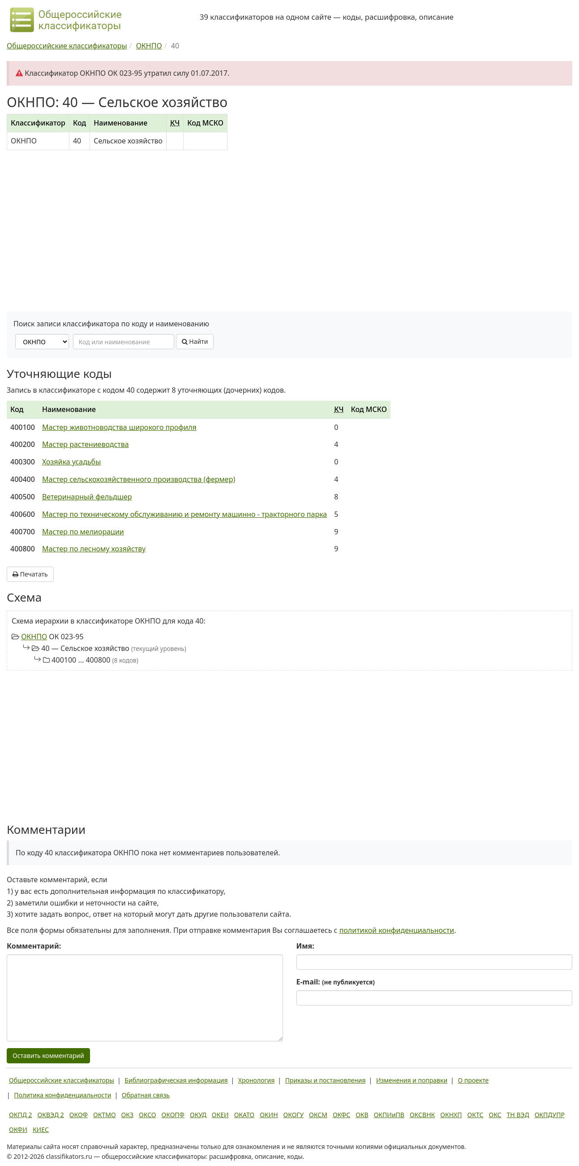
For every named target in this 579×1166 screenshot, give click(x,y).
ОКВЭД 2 (51, 1114)
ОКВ (362, 1114)
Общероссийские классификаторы (61, 1080)
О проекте (473, 1080)
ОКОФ (78, 1114)
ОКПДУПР (550, 1114)
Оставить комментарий (48, 1055)
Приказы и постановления (325, 1080)
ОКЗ (127, 1114)
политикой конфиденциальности (397, 930)
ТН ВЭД (518, 1114)
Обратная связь (146, 1095)
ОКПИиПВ (389, 1114)
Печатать (30, 574)
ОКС (495, 1114)
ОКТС (475, 1114)
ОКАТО (244, 1114)
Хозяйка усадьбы (71, 462)
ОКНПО (34, 637)
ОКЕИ (220, 1114)
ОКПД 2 (20, 1114)
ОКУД (198, 1114)
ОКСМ (318, 1114)
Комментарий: (34, 946)
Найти (195, 341)
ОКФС (341, 1114)
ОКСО (147, 1114)
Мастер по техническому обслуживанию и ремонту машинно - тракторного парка (184, 514)
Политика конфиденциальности (62, 1095)
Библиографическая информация (175, 1080)
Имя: (305, 946)
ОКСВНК (422, 1114)
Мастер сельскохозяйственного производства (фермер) (138, 479)
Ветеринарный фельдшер (87, 497)
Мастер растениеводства (85, 444)
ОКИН (269, 1114)
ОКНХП (451, 1114)
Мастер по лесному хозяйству (94, 549)
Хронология (256, 1080)
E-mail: (335, 982)
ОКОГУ (293, 1114)
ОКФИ (18, 1129)
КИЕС (41, 1129)
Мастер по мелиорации (83, 532)
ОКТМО (104, 1114)
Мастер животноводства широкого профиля (119, 427)
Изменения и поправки (411, 1080)
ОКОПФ (173, 1114)
